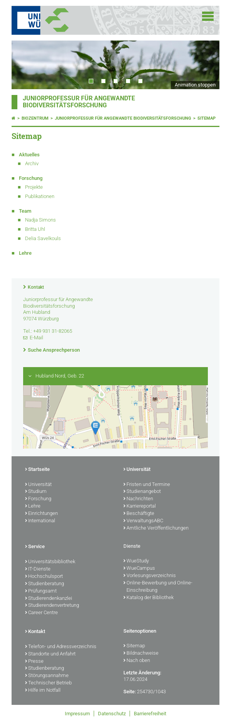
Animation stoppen (195, 85)
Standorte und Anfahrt (50, 654)
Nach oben (136, 660)
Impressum (77, 713)
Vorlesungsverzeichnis (149, 575)
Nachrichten (138, 499)
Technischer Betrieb (48, 683)
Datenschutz (112, 713)
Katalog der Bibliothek (148, 597)
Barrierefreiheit (150, 713)
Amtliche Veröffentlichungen (156, 528)
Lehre (32, 506)
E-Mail (36, 337)
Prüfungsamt (41, 591)
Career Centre (41, 613)
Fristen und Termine (146, 484)
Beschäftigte (138, 513)
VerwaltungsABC (143, 521)
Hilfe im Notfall (43, 690)
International (40, 521)
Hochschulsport (44, 576)
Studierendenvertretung (52, 605)
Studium (36, 491)
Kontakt (36, 287)
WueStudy (136, 561)
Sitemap (206, 118)
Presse (34, 661)
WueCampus (139, 568)
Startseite (37, 469)
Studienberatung (44, 584)
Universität (38, 484)
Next (206, 65)
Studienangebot (142, 491)
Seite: (129, 691)
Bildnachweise (140, 653)
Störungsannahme (47, 675)
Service (35, 547)
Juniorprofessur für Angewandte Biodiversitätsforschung (79, 102)
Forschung (38, 499)
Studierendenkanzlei (48, 598)
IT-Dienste (38, 569)
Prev (25, 65)
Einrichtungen (41, 513)
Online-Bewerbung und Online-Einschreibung (157, 587)
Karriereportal (139, 506)
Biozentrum (35, 118)
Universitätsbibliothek (50, 562)
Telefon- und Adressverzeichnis (60, 646)
